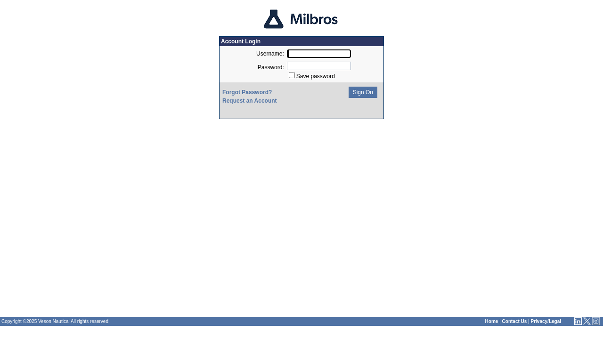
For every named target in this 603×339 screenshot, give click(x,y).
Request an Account (249, 100)
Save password (315, 76)
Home (491, 321)
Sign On (362, 92)
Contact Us (514, 321)
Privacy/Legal (546, 321)
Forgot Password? (247, 92)
